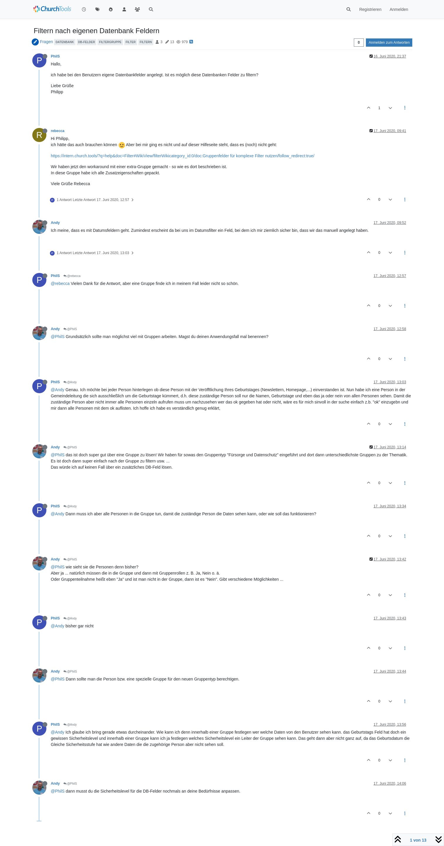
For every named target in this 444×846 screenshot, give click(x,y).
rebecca (57, 131)
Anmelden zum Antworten (389, 42)
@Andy (70, 382)
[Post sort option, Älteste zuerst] (359, 42)
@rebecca (72, 276)
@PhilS (70, 329)
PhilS (55, 56)
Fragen (46, 41)
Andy (55, 223)
